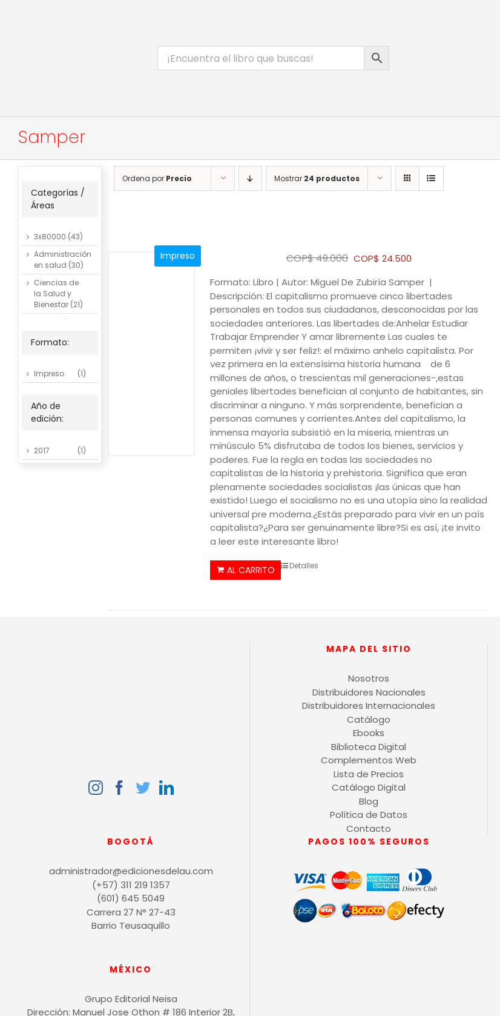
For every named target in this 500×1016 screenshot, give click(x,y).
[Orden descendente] (250, 178)
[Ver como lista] (431, 178)
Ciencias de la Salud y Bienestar (56, 293)
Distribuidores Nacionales (369, 692)
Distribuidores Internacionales (368, 705)
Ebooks (368, 732)
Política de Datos (368, 814)
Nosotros (368, 678)
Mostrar (317, 178)
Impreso (49, 373)
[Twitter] (143, 787)
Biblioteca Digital (368, 746)
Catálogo (368, 719)
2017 (42, 450)
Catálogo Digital (369, 787)
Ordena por (157, 178)
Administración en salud (62, 259)
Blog (368, 801)
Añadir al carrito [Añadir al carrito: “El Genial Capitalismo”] (245, 570)
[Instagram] (95, 787)
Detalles (303, 565)
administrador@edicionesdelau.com (131, 871)
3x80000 (50, 236)
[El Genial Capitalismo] (151, 354)
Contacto (368, 828)
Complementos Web (368, 760)
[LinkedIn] (166, 787)
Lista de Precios (369, 774)
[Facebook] (119, 787)
